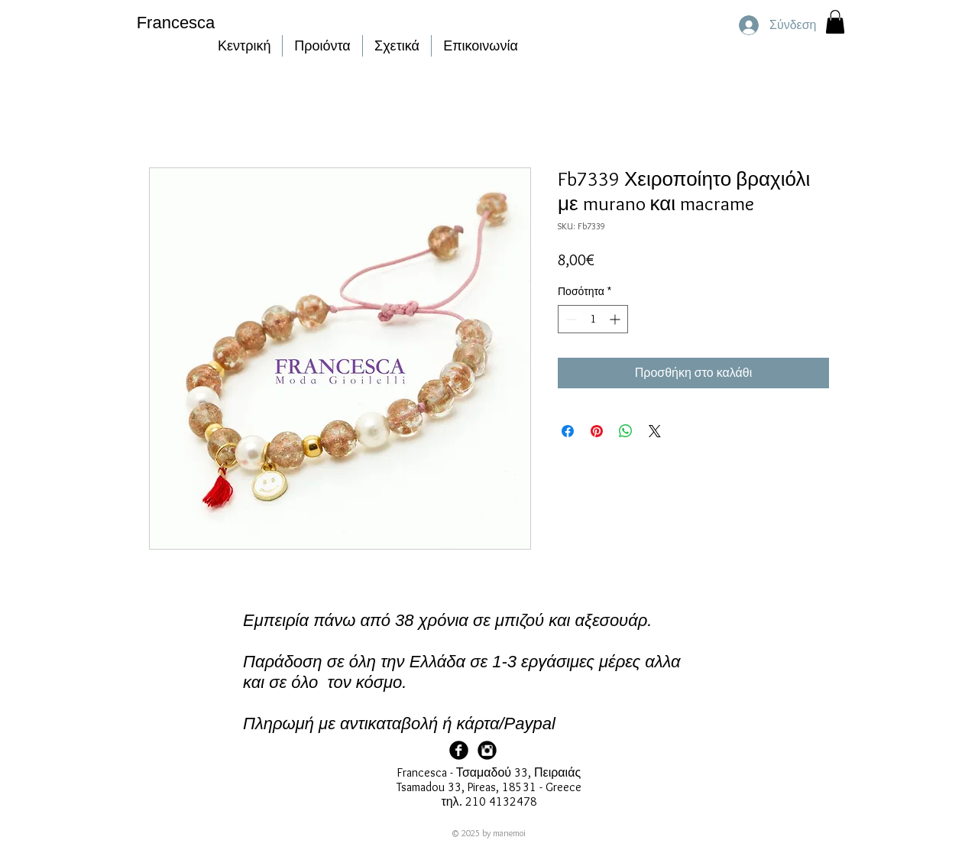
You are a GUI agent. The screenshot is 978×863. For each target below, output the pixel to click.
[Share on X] (655, 431)
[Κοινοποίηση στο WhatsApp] (626, 431)
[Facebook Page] (458, 750)
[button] (835, 22)
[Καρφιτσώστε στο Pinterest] (597, 431)
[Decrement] (569, 319)
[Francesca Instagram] (487, 750)
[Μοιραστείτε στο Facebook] (568, 431)
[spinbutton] (593, 319)
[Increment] (616, 319)
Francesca (176, 22)
